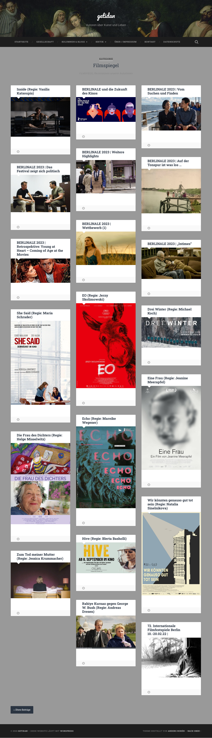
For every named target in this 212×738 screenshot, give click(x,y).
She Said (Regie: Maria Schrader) (35, 315)
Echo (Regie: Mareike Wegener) (99, 421)
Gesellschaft (45, 42)
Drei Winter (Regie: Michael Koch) (169, 311)
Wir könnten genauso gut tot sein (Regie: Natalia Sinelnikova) (170, 504)
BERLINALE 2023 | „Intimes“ (169, 244)
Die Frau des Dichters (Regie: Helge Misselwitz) (39, 437)
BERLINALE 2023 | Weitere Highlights (103, 154)
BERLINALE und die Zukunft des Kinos (104, 91)
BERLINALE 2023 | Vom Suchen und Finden (166, 91)
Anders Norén (176, 731)
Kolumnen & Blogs (73, 42)
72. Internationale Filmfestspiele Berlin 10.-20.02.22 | (164, 630)
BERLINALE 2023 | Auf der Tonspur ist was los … (168, 163)
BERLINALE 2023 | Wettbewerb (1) (96, 226)
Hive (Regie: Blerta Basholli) (104, 539)
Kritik (100, 42)
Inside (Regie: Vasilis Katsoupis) (33, 91)
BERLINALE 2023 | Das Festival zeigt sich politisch (38, 169)
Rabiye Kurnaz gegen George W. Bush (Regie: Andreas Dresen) (105, 608)
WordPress (67, 731)
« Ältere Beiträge (22, 710)
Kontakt (150, 42)
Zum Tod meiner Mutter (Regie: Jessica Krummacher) (40, 556)
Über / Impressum (126, 42)
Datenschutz (171, 42)
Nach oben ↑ (194, 731)
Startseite (21, 42)
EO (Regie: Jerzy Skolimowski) (95, 297)
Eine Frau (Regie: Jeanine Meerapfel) (168, 380)
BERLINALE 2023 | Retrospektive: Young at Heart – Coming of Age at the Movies (40, 249)
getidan (106, 15)
